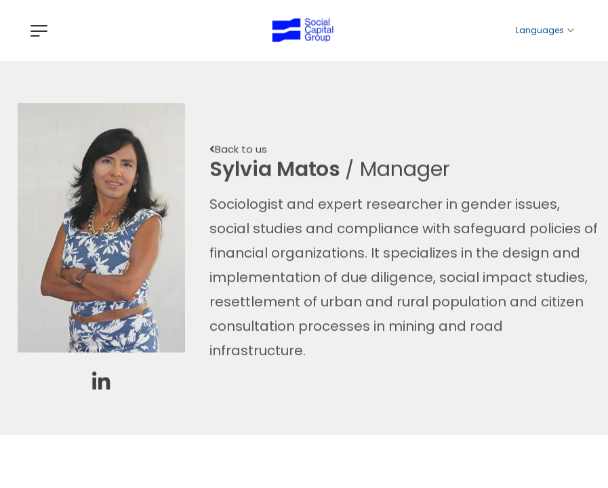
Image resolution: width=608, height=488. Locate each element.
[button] (238, 153)
